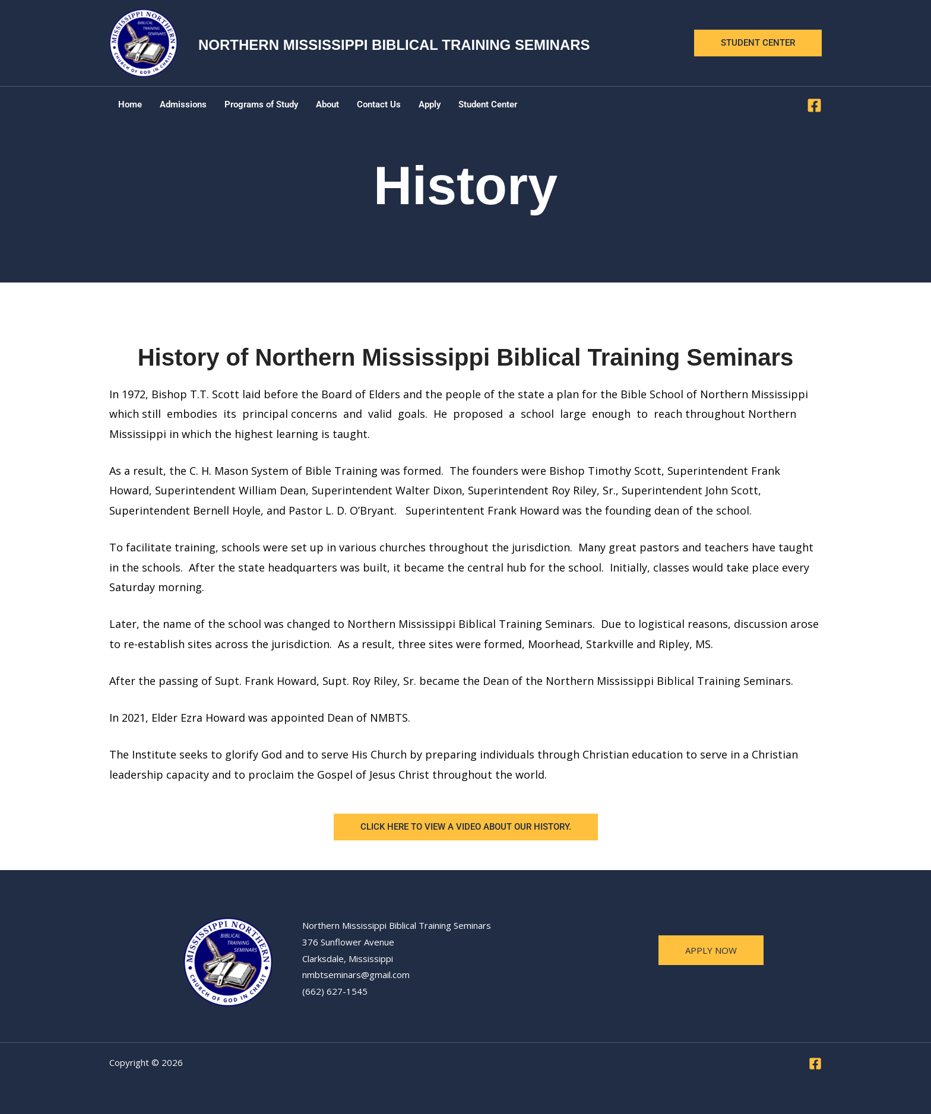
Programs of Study (261, 104)
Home (130, 104)
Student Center (487, 104)
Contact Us (379, 104)
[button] (758, 43)
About (327, 104)
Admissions (183, 104)
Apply (430, 104)
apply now (711, 950)
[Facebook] (814, 105)
